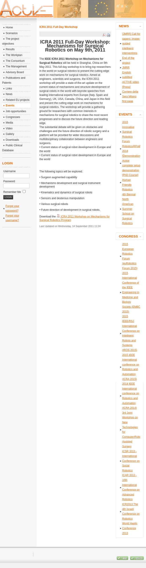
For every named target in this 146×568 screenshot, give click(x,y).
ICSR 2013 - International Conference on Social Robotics (131, 461)
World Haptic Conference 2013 (129, 528)
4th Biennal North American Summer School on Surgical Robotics (129, 209)
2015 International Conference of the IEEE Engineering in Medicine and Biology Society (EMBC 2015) (131, 292)
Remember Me (14, 192)
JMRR (126, 67)
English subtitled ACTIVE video (130, 77)
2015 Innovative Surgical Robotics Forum (128, 132)
